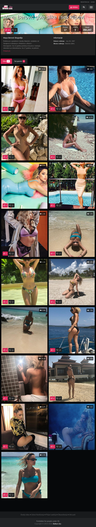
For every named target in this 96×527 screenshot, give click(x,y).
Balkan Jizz (57, 524)
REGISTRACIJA (85, 2)
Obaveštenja (62, 515)
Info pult (72, 515)
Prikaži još (6, 51)
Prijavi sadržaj (51, 515)
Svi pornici (19, 61)
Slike (6, 61)
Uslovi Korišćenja (37, 515)
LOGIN (93, 2)
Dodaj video (25, 515)
